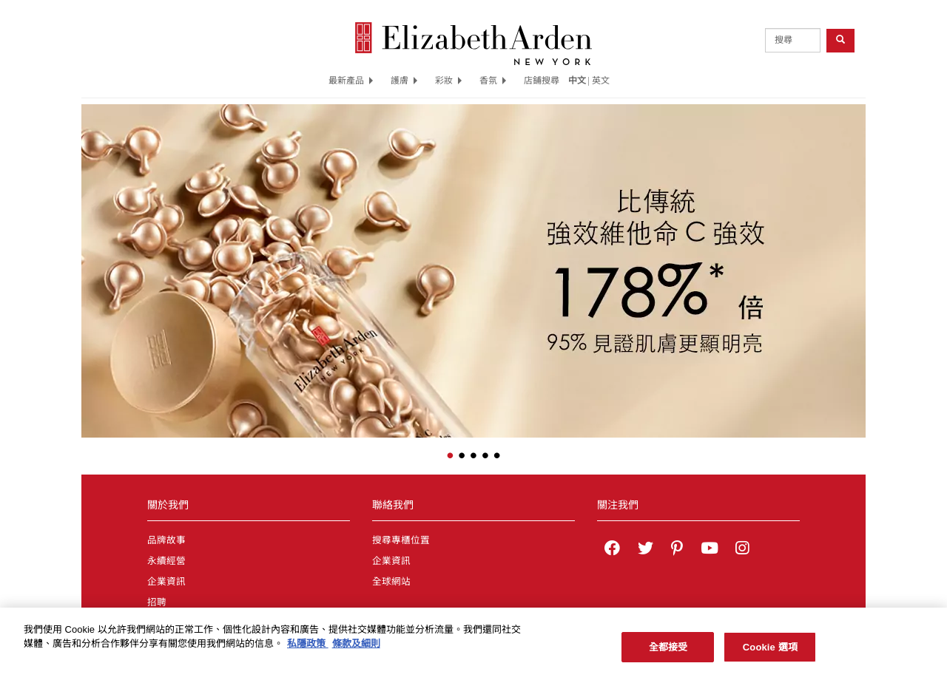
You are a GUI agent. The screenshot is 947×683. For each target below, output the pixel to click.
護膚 (404, 80)
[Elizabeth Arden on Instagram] (742, 550)
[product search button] (840, 40)
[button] (92, 261)
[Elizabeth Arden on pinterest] (677, 550)
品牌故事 (166, 540)
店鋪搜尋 (541, 80)
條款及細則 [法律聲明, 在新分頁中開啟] (356, 651)
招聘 (156, 602)
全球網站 (391, 582)
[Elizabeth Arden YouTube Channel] (709, 550)
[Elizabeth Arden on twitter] (645, 550)
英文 (601, 80)
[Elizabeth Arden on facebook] (612, 550)
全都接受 (668, 654)
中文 (577, 80)
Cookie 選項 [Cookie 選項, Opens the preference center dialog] (770, 654)
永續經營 (166, 561)
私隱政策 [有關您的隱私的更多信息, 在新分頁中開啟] (307, 651)
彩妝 (448, 80)
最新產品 (350, 80)
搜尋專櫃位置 (401, 540)
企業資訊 (166, 582)
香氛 (492, 80)
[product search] (792, 40)
